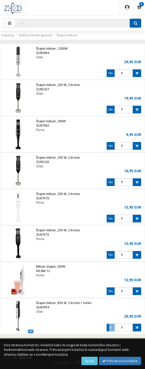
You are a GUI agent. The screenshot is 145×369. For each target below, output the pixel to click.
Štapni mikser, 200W (51, 121)
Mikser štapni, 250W (50, 266)
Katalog (8, 35)
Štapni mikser (67, 35)
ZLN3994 (42, 307)
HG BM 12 (43, 271)
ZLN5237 (42, 89)
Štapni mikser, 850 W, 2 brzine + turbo (64, 303)
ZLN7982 (42, 125)
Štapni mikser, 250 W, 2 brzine (58, 85)
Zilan (39, 57)
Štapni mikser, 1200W (52, 48)
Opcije (89, 361)
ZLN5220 (42, 162)
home (40, 275)
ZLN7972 (42, 234)
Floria (40, 130)
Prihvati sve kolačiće (120, 361)
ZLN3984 (42, 53)
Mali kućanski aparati (35, 35)
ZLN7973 (42, 198)
